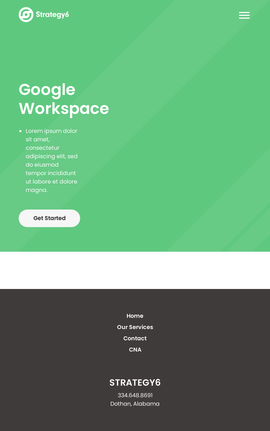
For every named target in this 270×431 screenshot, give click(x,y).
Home (135, 316)
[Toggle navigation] (242, 16)
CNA (135, 350)
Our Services (135, 327)
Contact (135, 338)
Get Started (49, 218)
